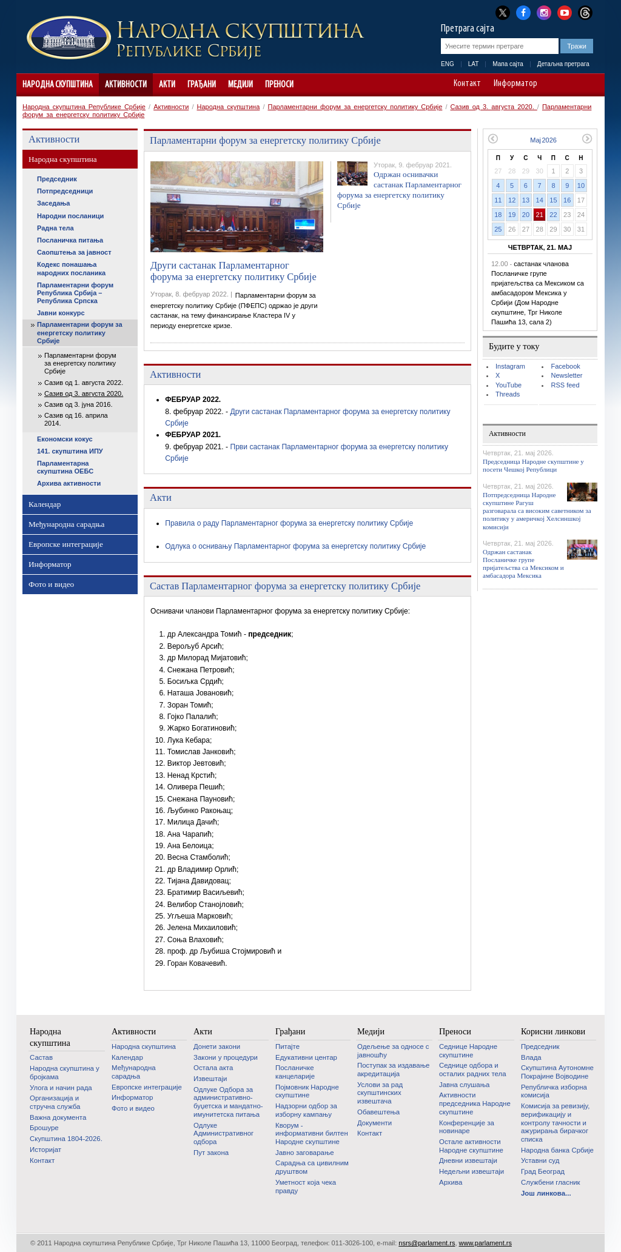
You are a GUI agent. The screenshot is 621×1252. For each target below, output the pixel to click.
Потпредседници (65, 191)
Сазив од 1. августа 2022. (83, 382)
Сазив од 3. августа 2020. (494, 106)
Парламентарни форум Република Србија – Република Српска (75, 292)
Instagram (510, 366)
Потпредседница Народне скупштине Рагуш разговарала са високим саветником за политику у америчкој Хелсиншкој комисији (537, 511)
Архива (450, 1182)
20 (525, 214)
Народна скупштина (57, 85)
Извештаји (210, 1078)
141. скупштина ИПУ (70, 451)
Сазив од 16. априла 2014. (76, 419)
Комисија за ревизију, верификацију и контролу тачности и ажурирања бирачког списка (555, 1122)
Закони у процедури (225, 1057)
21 (539, 214)
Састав (41, 1057)
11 (498, 200)
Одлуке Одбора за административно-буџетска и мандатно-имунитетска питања (228, 1102)
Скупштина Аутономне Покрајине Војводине (557, 1072)
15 (553, 200)
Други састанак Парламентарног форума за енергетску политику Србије (233, 271)
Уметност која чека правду (305, 1186)
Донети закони (216, 1046)
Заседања (53, 203)
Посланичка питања (70, 240)
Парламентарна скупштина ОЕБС (65, 467)
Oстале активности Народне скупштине (471, 1146)
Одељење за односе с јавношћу (393, 1051)
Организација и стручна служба (55, 1102)
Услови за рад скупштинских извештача (380, 1093)
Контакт (467, 84)
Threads (507, 394)
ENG (447, 64)
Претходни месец (493, 138)
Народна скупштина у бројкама (64, 1072)
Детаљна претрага (563, 64)
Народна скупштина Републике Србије (84, 106)
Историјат (45, 1149)
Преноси (279, 85)
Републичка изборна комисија (554, 1091)
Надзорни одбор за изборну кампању (306, 1110)
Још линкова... (546, 1193)
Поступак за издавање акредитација (393, 1069)
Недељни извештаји (471, 1171)
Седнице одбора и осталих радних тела (472, 1069)
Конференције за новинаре (466, 1127)
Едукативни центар (306, 1057)
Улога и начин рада (61, 1087)
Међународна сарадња (66, 524)
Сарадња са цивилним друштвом (312, 1167)
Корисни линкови (553, 1031)
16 (567, 200)
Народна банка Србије (557, 1150)
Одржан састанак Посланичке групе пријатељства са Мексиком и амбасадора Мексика (523, 564)
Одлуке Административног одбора (223, 1133)
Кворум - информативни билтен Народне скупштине (311, 1133)
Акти (167, 85)
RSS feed (565, 385)
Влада (531, 1057)
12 (511, 200)
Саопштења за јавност (74, 252)
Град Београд (543, 1171)
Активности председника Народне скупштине (475, 1103)
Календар (45, 504)
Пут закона (211, 1152)
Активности (126, 85)
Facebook (565, 366)
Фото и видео (51, 584)
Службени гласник (550, 1182)
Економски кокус (65, 439)
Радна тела (55, 228)
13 (525, 200)
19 (511, 214)
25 (498, 229)
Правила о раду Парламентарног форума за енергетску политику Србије (289, 523)
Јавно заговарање (304, 1152)
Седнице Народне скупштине (468, 1051)
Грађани (201, 85)
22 (553, 214)
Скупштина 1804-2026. (66, 1138)
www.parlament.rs (485, 1243)
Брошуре (44, 1127)
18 (498, 214)
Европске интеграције (66, 544)
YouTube (508, 385)
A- (556, 85)
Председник (57, 178)
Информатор (515, 84)
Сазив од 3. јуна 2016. (78, 404)
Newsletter (566, 375)
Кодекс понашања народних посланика (71, 268)
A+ (573, 85)
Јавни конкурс (61, 312)
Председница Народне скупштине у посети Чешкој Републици (533, 465)
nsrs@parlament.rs (426, 1243)
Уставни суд (540, 1160)
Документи (374, 1122)
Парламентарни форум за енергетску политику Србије (355, 106)
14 (539, 200)
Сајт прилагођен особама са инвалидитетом (590, 85)
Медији (240, 85)
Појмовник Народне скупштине (307, 1091)
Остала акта (213, 1067)
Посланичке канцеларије (295, 1072)
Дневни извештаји (468, 1160)
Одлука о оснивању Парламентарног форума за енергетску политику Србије (295, 546)
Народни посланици (70, 215)
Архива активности (69, 483)
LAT (473, 64)
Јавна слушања (464, 1084)
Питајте (287, 1046)
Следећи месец (587, 138)
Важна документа (58, 1117)
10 (581, 185)
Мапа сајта (507, 64)
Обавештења (378, 1112)
